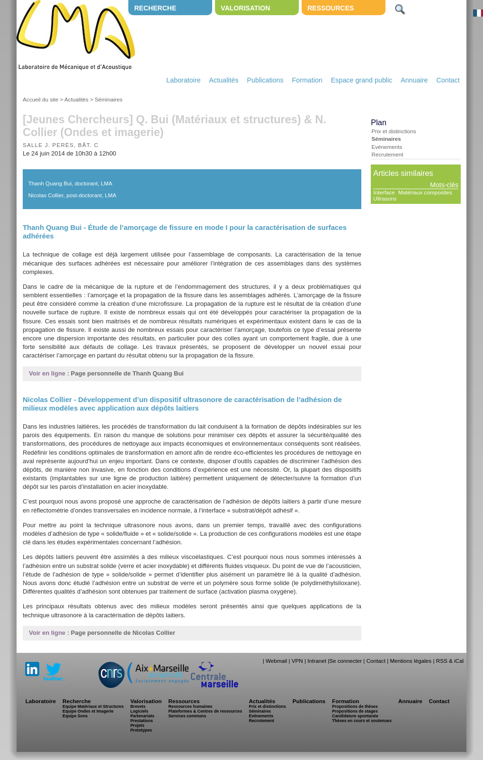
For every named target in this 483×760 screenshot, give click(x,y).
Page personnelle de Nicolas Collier (123, 632)
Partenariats (142, 716)
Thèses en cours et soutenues (362, 720)
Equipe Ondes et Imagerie (88, 711)
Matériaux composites (425, 192)
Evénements (386, 147)
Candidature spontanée (355, 716)
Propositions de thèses (354, 706)
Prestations (141, 720)
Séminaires (108, 99)
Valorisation (245, 8)
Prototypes (141, 730)
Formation (307, 80)
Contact (447, 80)
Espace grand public (362, 80)
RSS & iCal (450, 661)
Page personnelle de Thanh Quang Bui (127, 373)
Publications (265, 80)
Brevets (137, 706)
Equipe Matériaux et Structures (93, 706)
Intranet (316, 661)
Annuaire (414, 80)
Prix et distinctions (393, 131)
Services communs (187, 716)
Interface (383, 192)
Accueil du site (40, 99)
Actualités (224, 80)
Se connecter (345, 661)
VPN (297, 661)
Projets (137, 725)
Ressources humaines (190, 706)
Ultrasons (384, 198)
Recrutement (387, 154)
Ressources (330, 8)
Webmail (276, 661)
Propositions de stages (354, 711)
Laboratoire (183, 80)
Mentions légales (410, 661)
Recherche (155, 8)
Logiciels (139, 711)
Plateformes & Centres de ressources (205, 711)
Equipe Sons (75, 716)
